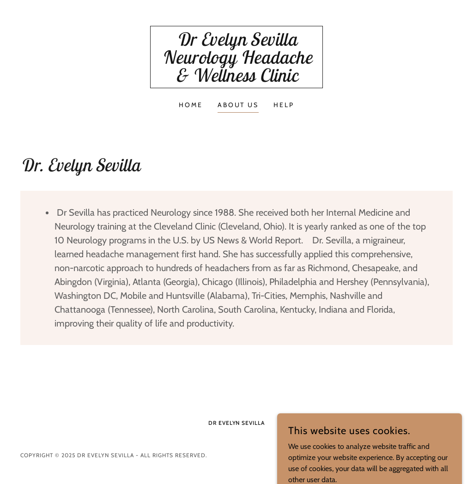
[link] (236, 79)
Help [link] (283, 105)
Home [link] (191, 105)
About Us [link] (238, 105)
